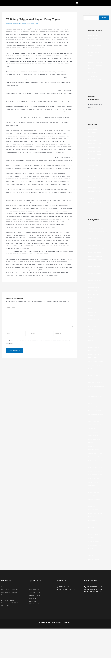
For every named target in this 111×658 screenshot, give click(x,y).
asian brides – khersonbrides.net (96, 259)
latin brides (93, 455)
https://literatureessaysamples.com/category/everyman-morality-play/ (36, 77)
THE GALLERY (35, 622)
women (91, 585)
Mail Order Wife (95, 497)
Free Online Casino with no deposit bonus (94, 39)
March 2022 (93, 143)
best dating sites (96, 269)
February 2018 (95, 206)
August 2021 (94, 169)
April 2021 (93, 184)
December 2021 (95, 154)
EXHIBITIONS (35, 625)
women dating (94, 589)
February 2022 (95, 147)
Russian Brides (95, 550)
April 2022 (93, 140)
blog (90, 318)
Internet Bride (94, 426)
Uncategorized (29, 23)
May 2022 (92, 136)
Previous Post (9, 290)
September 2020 (95, 198)
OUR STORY (34, 619)
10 (89, 228)
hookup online (94, 388)
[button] (77, 3)
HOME (31, 616)
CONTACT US (34, 633)
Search (86, 14)
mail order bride (95, 476)
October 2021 (94, 162)
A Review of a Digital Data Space (94, 79)
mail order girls (95, 494)
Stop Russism (94, 571)
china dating (93, 332)
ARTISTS (32, 628)
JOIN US (33, 630)
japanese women (95, 448)
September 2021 (95, 165)
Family (90, 353)
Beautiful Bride (95, 266)
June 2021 (93, 176)
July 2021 (92, 173)
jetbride (91, 451)
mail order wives (95, 501)
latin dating (93, 459)
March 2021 (93, 187)
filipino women (94, 357)
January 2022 (94, 151)
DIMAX (69, 652)
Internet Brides (95, 430)
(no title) (92, 72)
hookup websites (95, 399)
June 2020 (93, 202)
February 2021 (95, 191)
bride (90, 322)
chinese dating (94, 336)
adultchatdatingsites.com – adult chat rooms (96, 242)
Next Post (71, 290)
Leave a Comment (13, 23)
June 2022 (93, 132)
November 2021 (95, 158)
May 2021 (92, 180)
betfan (91, 314)
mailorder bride (95, 505)
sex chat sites (94, 560)
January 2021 (94, 195)
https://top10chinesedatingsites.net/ (96, 413)
